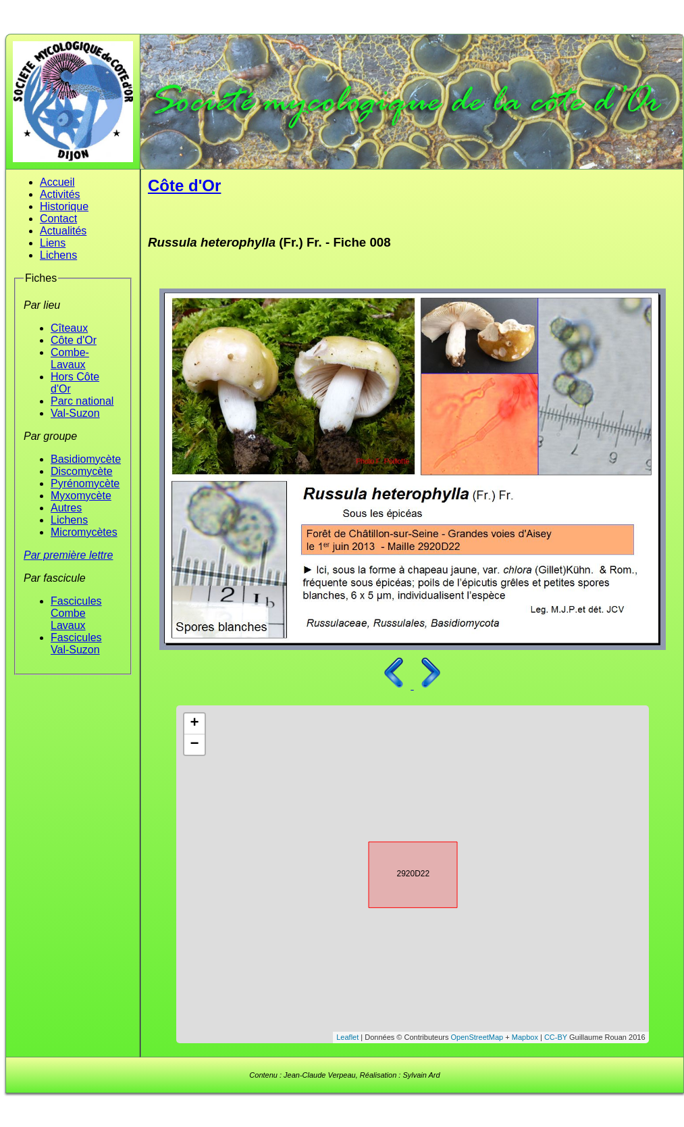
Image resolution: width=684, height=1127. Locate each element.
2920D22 (401, 872)
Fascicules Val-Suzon (76, 643)
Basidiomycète (86, 459)
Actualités (63, 230)
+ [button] (194, 723)
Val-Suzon (75, 413)
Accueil (57, 182)
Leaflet (347, 1037)
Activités (60, 194)
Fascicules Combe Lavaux (76, 613)
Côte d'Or (74, 340)
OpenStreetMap (477, 1037)
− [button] (194, 744)
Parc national (82, 401)
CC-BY (555, 1037)
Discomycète (82, 471)
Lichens (58, 255)
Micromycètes (84, 532)
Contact (58, 218)
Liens (52, 243)
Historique (64, 206)
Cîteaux (69, 328)
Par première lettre (68, 555)
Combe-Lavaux (70, 358)
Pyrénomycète (85, 483)
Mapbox (525, 1037)
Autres (66, 508)
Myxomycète (81, 495)
